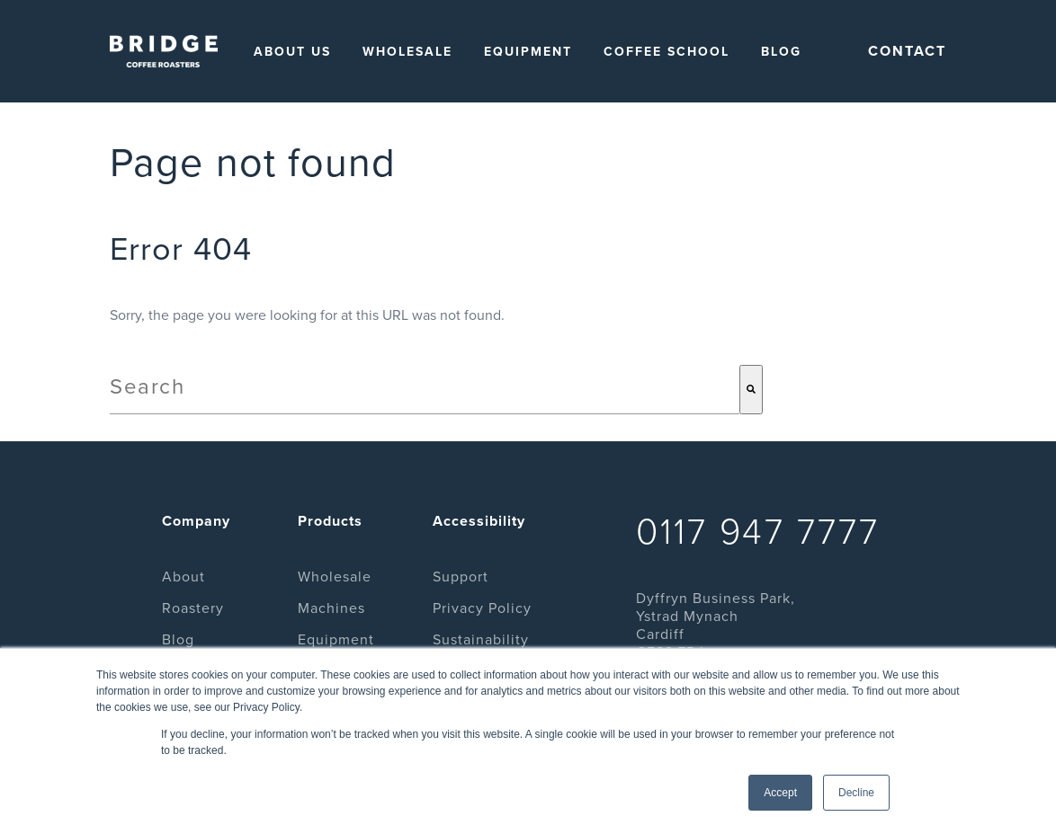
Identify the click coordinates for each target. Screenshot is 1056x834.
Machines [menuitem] (331, 608)
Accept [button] (780, 792)
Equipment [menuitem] (528, 51)
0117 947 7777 (758, 532)
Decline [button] (856, 792)
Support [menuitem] (460, 577)
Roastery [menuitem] (193, 608)
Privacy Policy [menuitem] (482, 608)
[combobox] (424, 389)
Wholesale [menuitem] (407, 51)
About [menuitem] (183, 577)
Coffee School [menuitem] (666, 51)
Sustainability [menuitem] (481, 640)
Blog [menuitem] (781, 51)
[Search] (751, 389)
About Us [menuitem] (292, 51)
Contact (907, 51)
